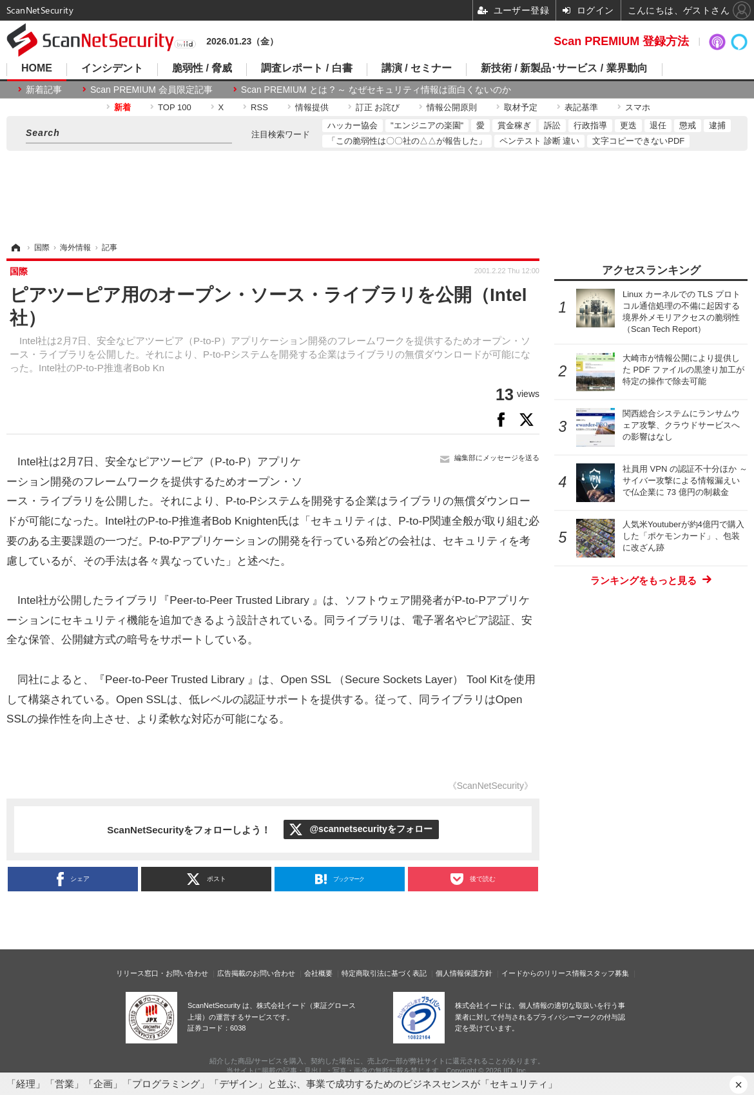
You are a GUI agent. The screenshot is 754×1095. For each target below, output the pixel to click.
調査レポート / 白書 (306, 68)
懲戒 (687, 125)
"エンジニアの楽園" (427, 125)
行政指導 (590, 125)
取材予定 (520, 107)
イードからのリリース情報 (543, 973)
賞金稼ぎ (514, 125)
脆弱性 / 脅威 (202, 68)
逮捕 (717, 125)
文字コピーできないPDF (638, 141)
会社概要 (318, 973)
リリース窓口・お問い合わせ (162, 973)
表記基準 (581, 107)
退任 (658, 125)
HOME (36, 68)
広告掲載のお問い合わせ (256, 973)
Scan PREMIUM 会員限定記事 (151, 89)
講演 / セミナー (417, 68)
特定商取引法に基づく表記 (384, 973)
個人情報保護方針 (464, 973)
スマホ (637, 107)
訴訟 (552, 125)
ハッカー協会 (352, 125)
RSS (259, 107)
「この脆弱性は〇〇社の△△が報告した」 (407, 141)
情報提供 (312, 107)
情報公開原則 (452, 107)
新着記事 (44, 89)
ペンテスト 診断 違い (539, 141)
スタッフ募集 (607, 973)
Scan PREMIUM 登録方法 (621, 41)
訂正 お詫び (378, 107)
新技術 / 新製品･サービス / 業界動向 (564, 68)
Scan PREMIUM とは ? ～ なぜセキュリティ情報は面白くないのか (376, 89)
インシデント (112, 68)
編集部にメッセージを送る (496, 457)
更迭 (628, 125)
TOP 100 (174, 107)
